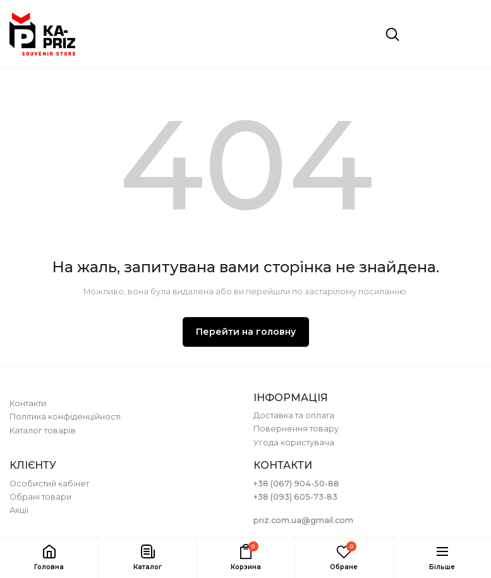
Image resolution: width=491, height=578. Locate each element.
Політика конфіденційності (65, 416)
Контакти (27, 403)
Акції (18, 510)
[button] (147, 558)
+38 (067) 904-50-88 (296, 483)
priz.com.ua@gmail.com (303, 520)
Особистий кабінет (49, 483)
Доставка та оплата (293, 415)
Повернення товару (296, 428)
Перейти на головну (246, 331)
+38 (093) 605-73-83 (295, 497)
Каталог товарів (42, 430)
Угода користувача (293, 442)
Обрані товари (40, 497)
